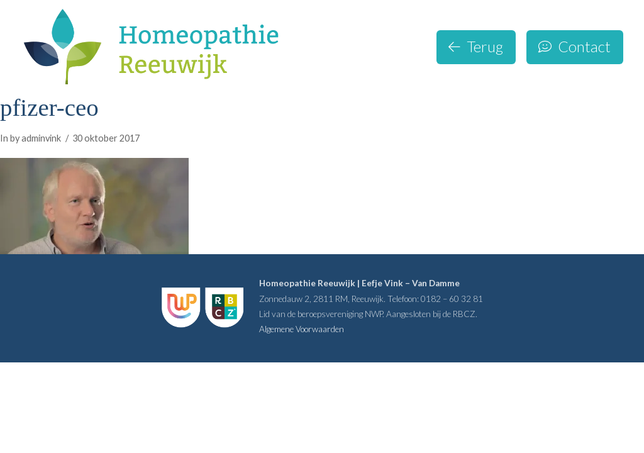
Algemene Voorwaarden (301, 329)
